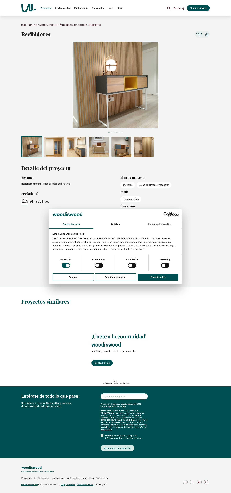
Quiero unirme (102, 363)
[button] (179, 8)
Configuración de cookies (48, 485)
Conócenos (102, 478)
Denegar (73, 277)
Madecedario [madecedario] (81, 8)
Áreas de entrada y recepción (73, 25)
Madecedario (58, 478)
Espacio (43, 25)
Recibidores (95, 25)
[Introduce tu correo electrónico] (124, 396)
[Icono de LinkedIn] (200, 483)
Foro (84, 478)
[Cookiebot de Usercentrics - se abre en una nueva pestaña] (166, 214)
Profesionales (41, 478)
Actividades (73, 478)
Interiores (53, 25)
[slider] (115, 88)
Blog (91, 478)
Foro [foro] (110, 8)
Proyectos (32, 25)
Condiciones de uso (85, 485)
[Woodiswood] (28, 8)
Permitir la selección (115, 277)
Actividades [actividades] (98, 8)
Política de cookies (29, 485)
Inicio (23, 25)
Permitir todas (157, 277)
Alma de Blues (39, 201)
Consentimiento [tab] (71, 224)
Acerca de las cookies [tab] (159, 224)
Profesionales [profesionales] (63, 8)
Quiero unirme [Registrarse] (198, 8)
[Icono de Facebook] (193, 483)
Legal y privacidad (68, 485)
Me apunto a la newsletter (117, 448)
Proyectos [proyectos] (46, 8)
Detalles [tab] (115, 224)
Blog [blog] (119, 8)
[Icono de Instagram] (186, 483)
